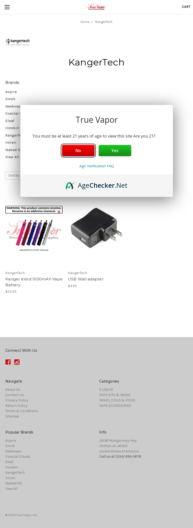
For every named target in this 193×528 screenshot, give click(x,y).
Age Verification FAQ (96, 166)
